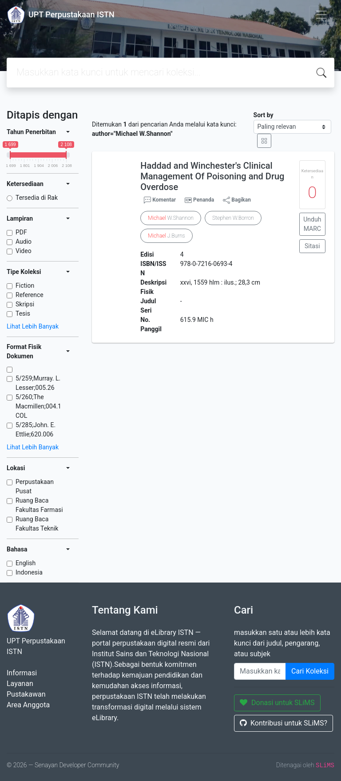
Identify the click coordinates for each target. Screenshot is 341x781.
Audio (24, 241)
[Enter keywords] (260, 671)
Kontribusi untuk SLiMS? (283, 723)
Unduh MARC (312, 224)
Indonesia (29, 572)
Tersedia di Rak (37, 197)
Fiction (25, 285)
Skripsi (25, 304)
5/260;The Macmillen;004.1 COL (38, 406)
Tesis (23, 313)
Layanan (20, 683)
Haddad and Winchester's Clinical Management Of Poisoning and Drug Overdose (212, 176)
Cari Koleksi (310, 671)
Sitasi (312, 246)
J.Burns (166, 236)
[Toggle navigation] (321, 15)
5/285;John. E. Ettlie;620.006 (36, 429)
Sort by (264, 115)
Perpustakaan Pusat (35, 486)
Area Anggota (28, 705)
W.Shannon (171, 218)
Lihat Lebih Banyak (33, 326)
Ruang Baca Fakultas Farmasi (39, 505)
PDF (21, 232)
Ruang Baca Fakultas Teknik (37, 523)
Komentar (160, 200)
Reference (30, 294)
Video (24, 250)
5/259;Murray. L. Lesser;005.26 (38, 383)
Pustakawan (26, 694)
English (26, 563)
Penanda (203, 200)
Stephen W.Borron (233, 218)
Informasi (22, 673)
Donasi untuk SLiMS (277, 702)
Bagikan (237, 200)
